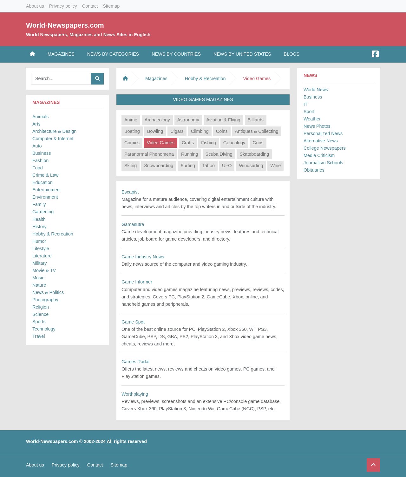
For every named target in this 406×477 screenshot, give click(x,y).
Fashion (40, 160)
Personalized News (323, 133)
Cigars (177, 131)
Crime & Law (45, 175)
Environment (45, 197)
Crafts (188, 142)
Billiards (256, 119)
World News (316, 89)
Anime (130, 119)
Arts (36, 123)
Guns (257, 142)
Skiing (130, 165)
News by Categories (113, 54)
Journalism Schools (323, 162)
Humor (39, 241)
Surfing (187, 165)
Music (38, 277)
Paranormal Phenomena (149, 154)
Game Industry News (142, 256)
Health (39, 219)
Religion (40, 307)
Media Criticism (319, 155)
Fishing (208, 142)
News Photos (317, 126)
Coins (222, 131)
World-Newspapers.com (65, 25)
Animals (40, 116)
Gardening (43, 211)
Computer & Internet (53, 138)
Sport (309, 111)
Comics (132, 142)
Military (39, 263)
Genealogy (234, 142)
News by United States (242, 54)
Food (37, 167)
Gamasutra (132, 224)
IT (306, 104)
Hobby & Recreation (52, 233)
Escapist (130, 191)
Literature (42, 255)
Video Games (160, 142)
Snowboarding (158, 165)
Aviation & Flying (223, 119)
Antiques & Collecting (256, 131)
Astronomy (188, 119)
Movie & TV (44, 270)
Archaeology (157, 119)
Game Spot (133, 321)
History (39, 226)
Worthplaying (134, 394)
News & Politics (48, 292)
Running (189, 154)
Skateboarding (254, 154)
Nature (39, 285)
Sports (39, 321)
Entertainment (46, 189)
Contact (90, 6)
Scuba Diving (219, 154)
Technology (44, 328)
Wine (275, 165)
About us (35, 6)
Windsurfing (251, 165)
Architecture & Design (54, 131)
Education (42, 182)
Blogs (292, 54)
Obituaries (314, 170)
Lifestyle (40, 248)
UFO (227, 165)
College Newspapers (325, 148)
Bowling (155, 131)
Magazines (61, 54)
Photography (45, 299)
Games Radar (135, 361)
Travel (38, 336)
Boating (132, 131)
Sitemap (111, 6)
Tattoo (208, 165)
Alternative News (321, 140)
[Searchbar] (61, 79)
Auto (37, 145)
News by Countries (176, 54)
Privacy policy (63, 6)
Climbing (200, 131)
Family (39, 204)
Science (40, 314)
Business (41, 153)
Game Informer (136, 281)
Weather (312, 118)
